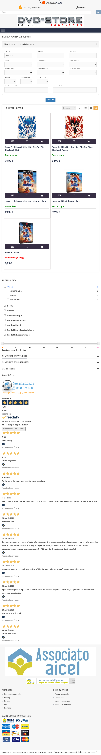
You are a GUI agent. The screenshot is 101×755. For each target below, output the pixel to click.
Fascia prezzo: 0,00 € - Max (14, 350)
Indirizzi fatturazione (63, 704)
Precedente (8, 428)
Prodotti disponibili (16, 320)
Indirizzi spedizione (62, 701)
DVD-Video (15, 299)
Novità (10, 306)
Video (10, 287)
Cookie (7, 701)
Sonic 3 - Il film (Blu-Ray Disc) (65, 201)
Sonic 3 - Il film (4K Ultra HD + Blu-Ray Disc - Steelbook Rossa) (72, 148)
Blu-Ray (13, 295)
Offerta (10, 310)
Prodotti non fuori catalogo (20, 330)
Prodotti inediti (14, 325)
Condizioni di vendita (12, 694)
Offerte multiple (14, 315)
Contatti (7, 708)
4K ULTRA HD (16, 291)
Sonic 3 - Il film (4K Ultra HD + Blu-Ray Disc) (25, 201)
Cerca (50, 100)
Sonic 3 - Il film (12, 253)
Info (6, 704)
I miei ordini (59, 697)
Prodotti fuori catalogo (18, 335)
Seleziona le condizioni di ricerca (19, 44)
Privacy (7, 697)
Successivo (19, 428)
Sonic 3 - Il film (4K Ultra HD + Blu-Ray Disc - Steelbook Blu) (25, 148)
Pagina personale (62, 694)
